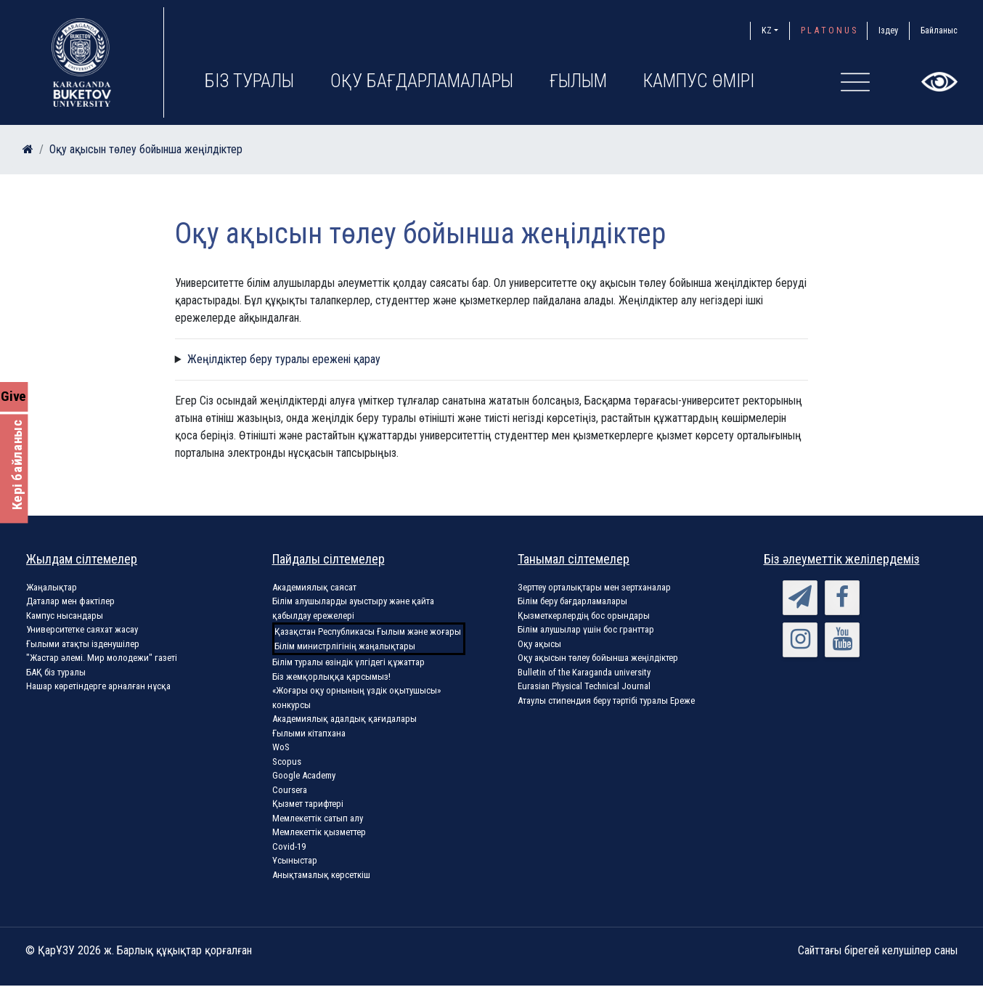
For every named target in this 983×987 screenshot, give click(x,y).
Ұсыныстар (294, 860)
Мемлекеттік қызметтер (319, 831)
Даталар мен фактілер (70, 601)
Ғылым (578, 81)
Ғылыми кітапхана (309, 733)
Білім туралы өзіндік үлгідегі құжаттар (348, 662)
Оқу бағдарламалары (421, 81)
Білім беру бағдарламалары (572, 601)
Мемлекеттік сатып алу (317, 818)
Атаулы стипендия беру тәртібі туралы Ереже (606, 700)
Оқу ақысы (539, 643)
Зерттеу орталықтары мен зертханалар (594, 587)
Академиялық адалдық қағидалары (344, 718)
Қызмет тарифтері (307, 803)
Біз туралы (249, 81)
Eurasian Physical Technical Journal (584, 686)
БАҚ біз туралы (56, 672)
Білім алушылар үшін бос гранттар (586, 629)
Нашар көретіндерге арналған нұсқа (98, 686)
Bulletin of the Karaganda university (584, 672)
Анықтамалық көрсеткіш (321, 874)
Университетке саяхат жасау (82, 629)
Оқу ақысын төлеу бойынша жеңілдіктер (145, 149)
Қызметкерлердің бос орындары (584, 615)
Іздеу (888, 30)
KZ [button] (767, 30)
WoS (281, 747)
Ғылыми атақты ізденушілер (82, 643)
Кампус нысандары (64, 615)
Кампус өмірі (698, 81)
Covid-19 (289, 846)
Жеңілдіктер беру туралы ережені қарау (283, 359)
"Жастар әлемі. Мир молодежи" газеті (101, 657)
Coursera (289, 789)
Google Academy (303, 775)
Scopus (286, 761)
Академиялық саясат (314, 587)
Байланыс (939, 30)
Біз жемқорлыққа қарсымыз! (331, 676)
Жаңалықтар (51, 587)
